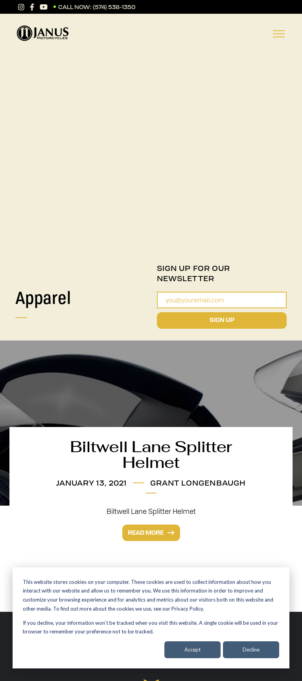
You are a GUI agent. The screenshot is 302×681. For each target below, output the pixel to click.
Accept (192, 649)
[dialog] (151, 617)
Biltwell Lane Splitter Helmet (151, 454)
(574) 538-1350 (114, 7)
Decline (251, 649)
